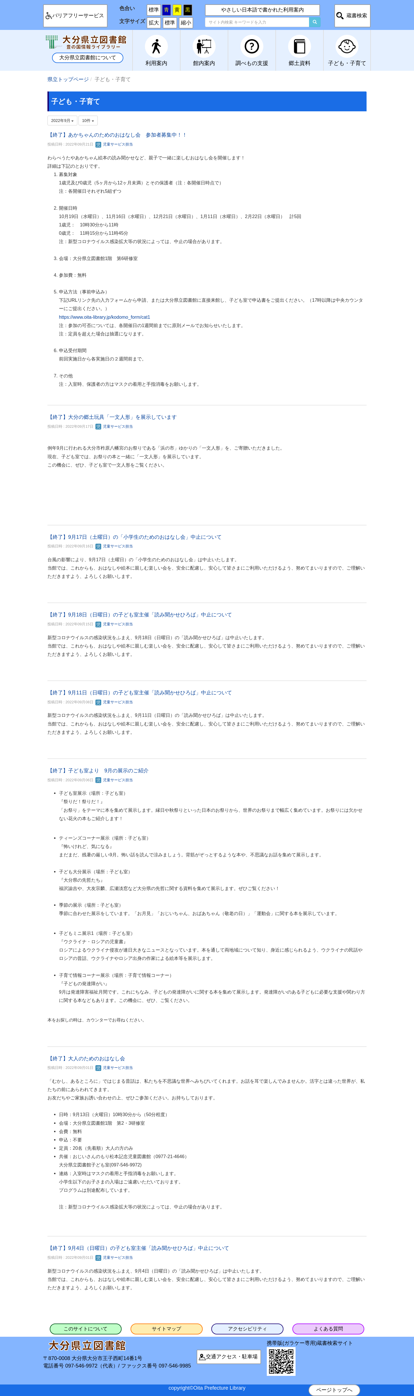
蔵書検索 (356, 15)
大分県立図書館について (87, 57)
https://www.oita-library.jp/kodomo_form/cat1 (104, 317)
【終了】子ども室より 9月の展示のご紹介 (98, 771)
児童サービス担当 (114, 144)
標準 (154, 10)
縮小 (186, 23)
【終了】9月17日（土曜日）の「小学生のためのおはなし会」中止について (134, 537)
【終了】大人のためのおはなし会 (86, 1058)
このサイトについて (86, 1329)
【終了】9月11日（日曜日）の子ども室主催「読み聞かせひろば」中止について (139, 693)
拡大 (154, 23)
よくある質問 (328, 1329)
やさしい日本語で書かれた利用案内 (262, 10)
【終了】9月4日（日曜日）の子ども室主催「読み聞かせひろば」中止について (139, 1248)
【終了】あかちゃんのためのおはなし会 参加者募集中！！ (117, 135)
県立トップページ (68, 79)
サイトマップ (166, 1329)
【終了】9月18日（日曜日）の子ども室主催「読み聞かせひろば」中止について (139, 615)
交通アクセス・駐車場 (232, 1356)
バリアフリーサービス (78, 15)
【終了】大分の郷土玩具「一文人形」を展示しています (112, 417)
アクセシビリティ (247, 1329)
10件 (88, 120)
